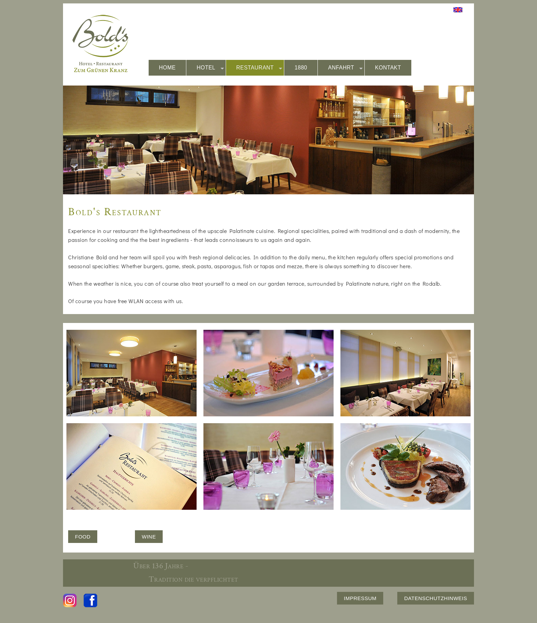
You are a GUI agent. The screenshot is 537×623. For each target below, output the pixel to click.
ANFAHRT (345, 68)
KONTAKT (388, 67)
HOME (167, 67)
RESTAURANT (259, 68)
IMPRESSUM (360, 598)
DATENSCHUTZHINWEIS (435, 598)
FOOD (82, 537)
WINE (149, 537)
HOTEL (210, 68)
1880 (301, 67)
